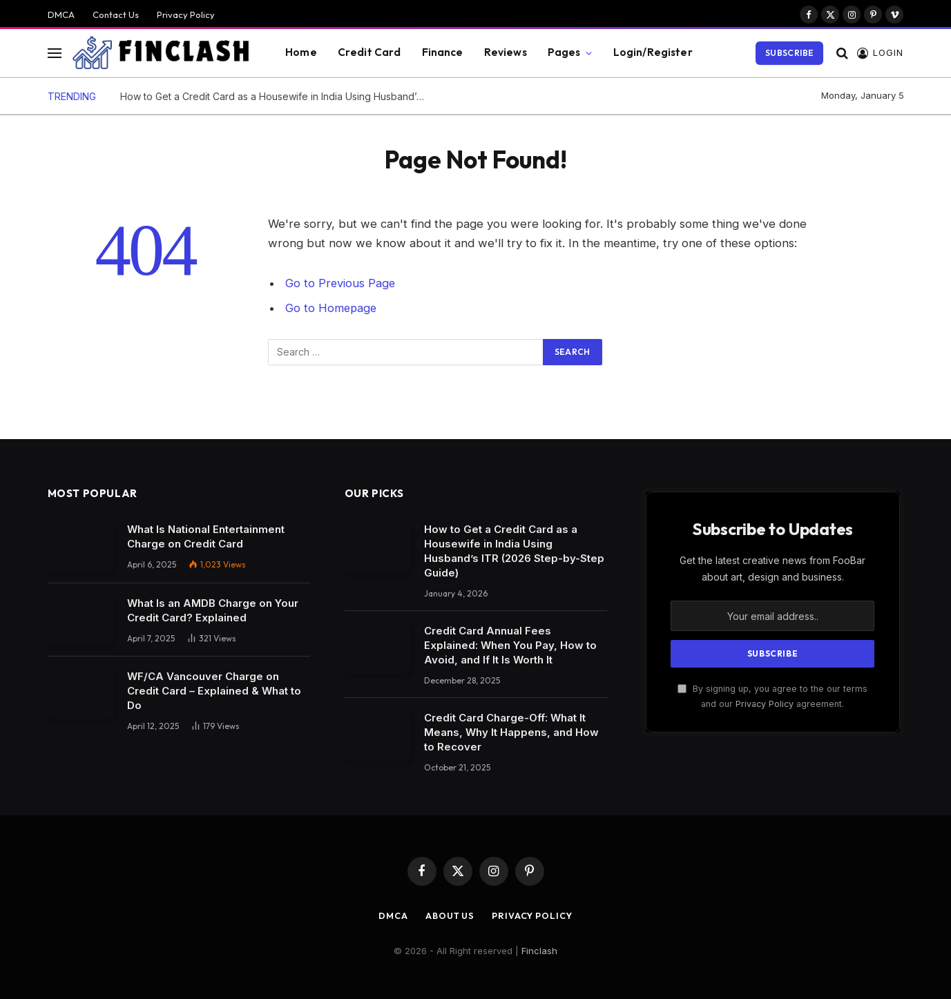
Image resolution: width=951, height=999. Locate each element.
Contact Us (116, 14)
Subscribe (789, 53)
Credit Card (369, 52)
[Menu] (54, 52)
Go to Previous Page (340, 283)
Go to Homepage (331, 308)
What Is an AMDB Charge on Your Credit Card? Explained (212, 610)
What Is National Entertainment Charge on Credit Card (206, 536)
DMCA (61, 14)
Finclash (539, 950)
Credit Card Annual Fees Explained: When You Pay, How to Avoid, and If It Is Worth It (510, 645)
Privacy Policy (186, 14)
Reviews (505, 52)
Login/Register (653, 52)
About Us (448, 915)
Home (301, 52)
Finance (442, 52)
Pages (564, 52)
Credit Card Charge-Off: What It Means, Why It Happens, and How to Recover (511, 732)
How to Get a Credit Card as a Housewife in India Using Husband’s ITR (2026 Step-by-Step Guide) (275, 96)
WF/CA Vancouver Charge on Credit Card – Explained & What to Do (214, 691)
